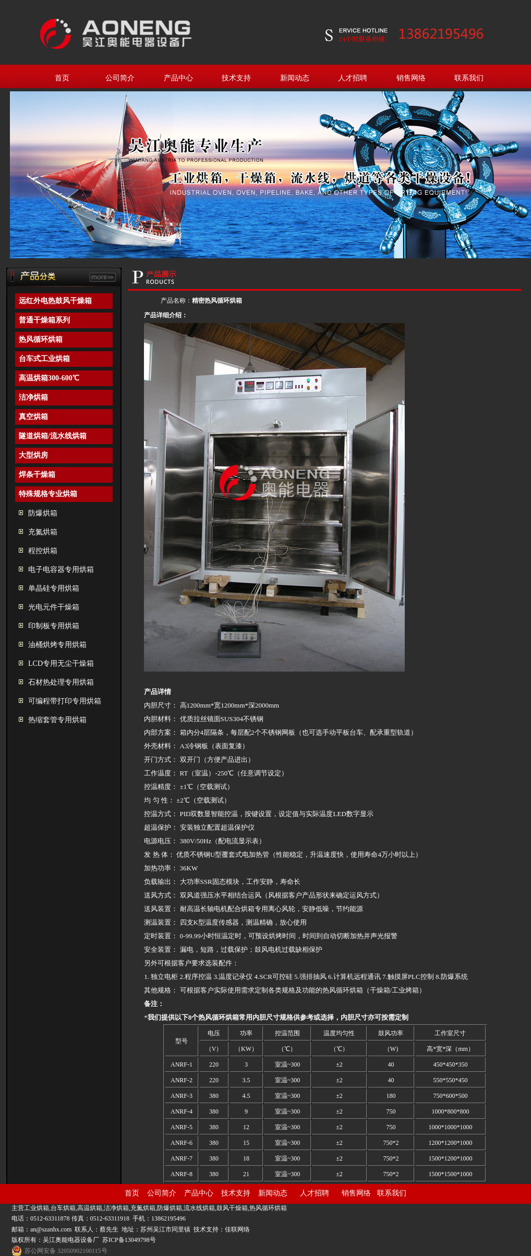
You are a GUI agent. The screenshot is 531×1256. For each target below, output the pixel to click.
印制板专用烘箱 (53, 626)
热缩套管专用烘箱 (57, 720)
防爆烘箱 (42, 513)
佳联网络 (237, 1229)
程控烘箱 (42, 551)
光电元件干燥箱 (53, 607)
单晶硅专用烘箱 (53, 588)
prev (22, 178)
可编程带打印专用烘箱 (64, 701)
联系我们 (469, 78)
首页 (62, 78)
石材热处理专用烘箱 (61, 682)
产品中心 (178, 78)
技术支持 (236, 78)
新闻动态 (294, 78)
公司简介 (120, 78)
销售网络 (411, 78)
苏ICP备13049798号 (129, 1239)
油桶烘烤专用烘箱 (57, 645)
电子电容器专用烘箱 (61, 569)
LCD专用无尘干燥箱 (61, 663)
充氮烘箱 (42, 532)
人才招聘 (352, 78)
